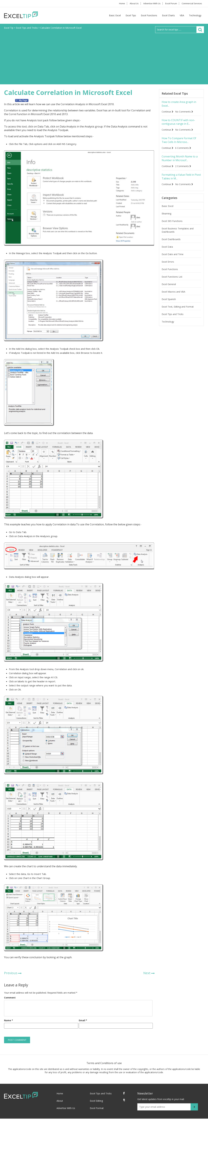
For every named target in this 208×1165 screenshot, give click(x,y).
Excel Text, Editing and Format (178, 311)
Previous (10, 973)
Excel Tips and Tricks (172, 318)
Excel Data (167, 251)
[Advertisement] (104, 57)
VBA (182, 15)
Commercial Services (191, 3)
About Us (128, 3)
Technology (195, 15)
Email (83, 1020)
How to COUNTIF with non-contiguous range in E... (181, 123)
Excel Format (97, 1108)
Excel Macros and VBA (173, 296)
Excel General (169, 288)
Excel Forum (168, 3)
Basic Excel (115, 15)
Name (8, 1020)
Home (114, 3)
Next (146, 973)
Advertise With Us (148, 3)
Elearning (166, 218)
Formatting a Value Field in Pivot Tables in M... (181, 181)
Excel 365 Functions (172, 225)
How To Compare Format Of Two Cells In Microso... (179, 142)
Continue (167, 112)
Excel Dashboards (171, 244)
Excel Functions (149, 15)
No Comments (185, 112)
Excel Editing (96, 1100)
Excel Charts (168, 15)
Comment (10, 997)
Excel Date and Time (172, 258)
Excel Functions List (172, 281)
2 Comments (184, 169)
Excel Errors (168, 266)
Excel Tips (131, 15)
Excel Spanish (169, 303)
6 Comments (184, 150)
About (60, 1100)
